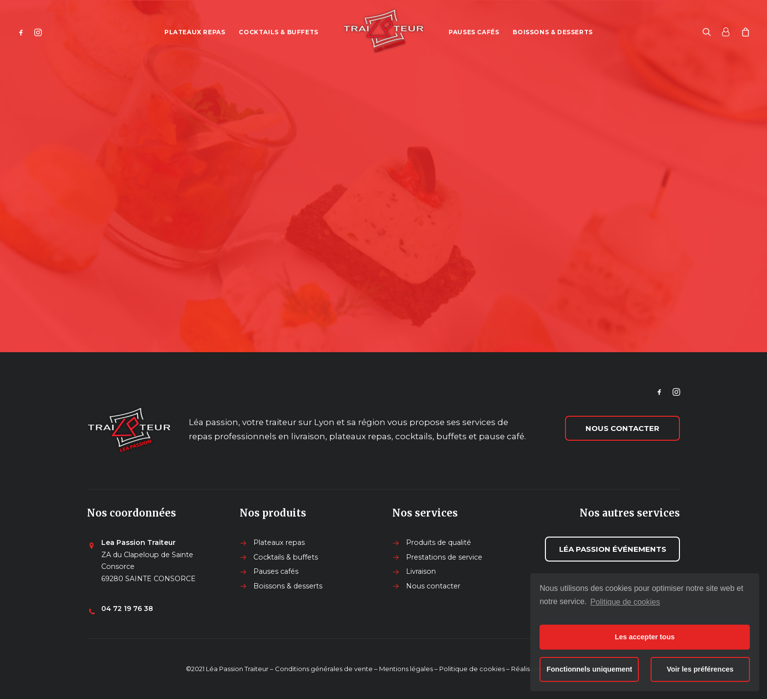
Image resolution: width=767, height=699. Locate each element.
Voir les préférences (700, 669)
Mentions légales (406, 669)
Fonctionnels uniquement (589, 669)
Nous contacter (622, 428)
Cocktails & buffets (278, 32)
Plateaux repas (194, 32)
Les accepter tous (645, 637)
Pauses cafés (474, 32)
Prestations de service (444, 557)
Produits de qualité (438, 542)
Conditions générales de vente (324, 669)
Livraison (421, 571)
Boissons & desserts (552, 32)
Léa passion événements (612, 549)
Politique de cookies (625, 602)
